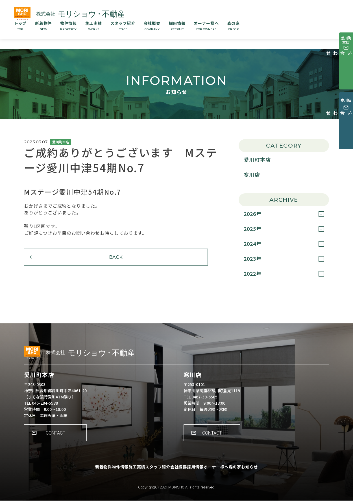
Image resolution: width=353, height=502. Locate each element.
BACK (59, 264)
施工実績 (93, 25)
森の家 (233, 25)
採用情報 (177, 25)
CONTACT (58, 438)
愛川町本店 (257, 159)
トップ (20, 25)
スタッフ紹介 (122, 25)
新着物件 (43, 25)
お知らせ (273, 472)
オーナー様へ (206, 25)
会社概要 (152, 25)
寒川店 (252, 174)
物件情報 (68, 25)
